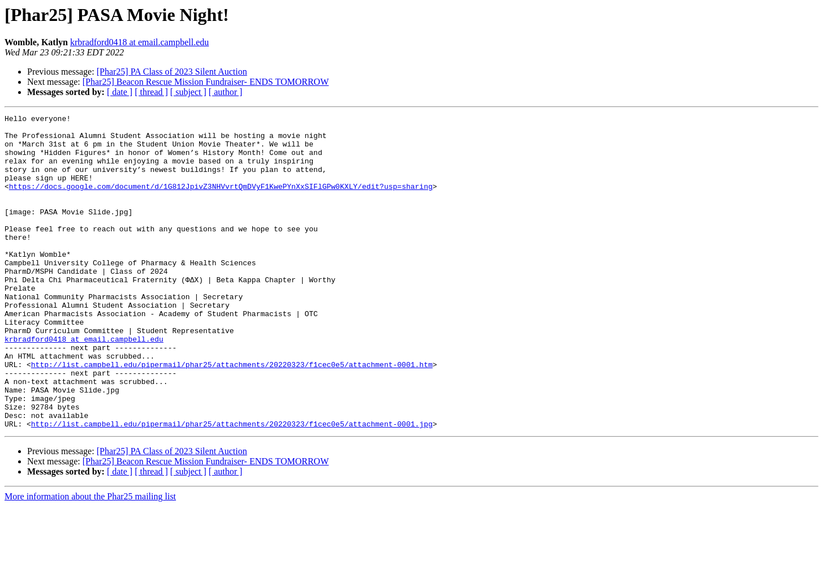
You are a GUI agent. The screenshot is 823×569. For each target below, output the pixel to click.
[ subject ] (188, 92)
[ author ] (226, 92)
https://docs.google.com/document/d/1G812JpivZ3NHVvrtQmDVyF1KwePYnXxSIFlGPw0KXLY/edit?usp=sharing (221, 201)
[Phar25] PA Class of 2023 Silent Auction (172, 71)
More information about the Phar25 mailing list (90, 559)
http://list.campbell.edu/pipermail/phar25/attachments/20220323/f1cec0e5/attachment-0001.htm (232, 415)
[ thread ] (151, 92)
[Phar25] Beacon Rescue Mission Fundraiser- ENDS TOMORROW (206, 82)
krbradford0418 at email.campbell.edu (139, 42)
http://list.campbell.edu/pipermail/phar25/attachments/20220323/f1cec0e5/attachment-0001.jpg (232, 486)
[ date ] (119, 92)
